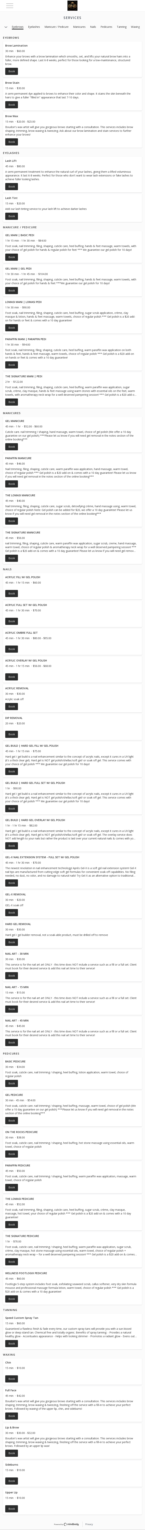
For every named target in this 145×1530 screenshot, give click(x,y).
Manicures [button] (79, 27)
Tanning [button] (122, 27)
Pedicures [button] (106, 27)
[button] (72, 59)
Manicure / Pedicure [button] (56, 27)
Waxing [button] (135, 27)
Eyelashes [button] (34, 27)
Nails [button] (93, 27)
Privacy (89, 1524)
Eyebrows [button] (18, 27)
